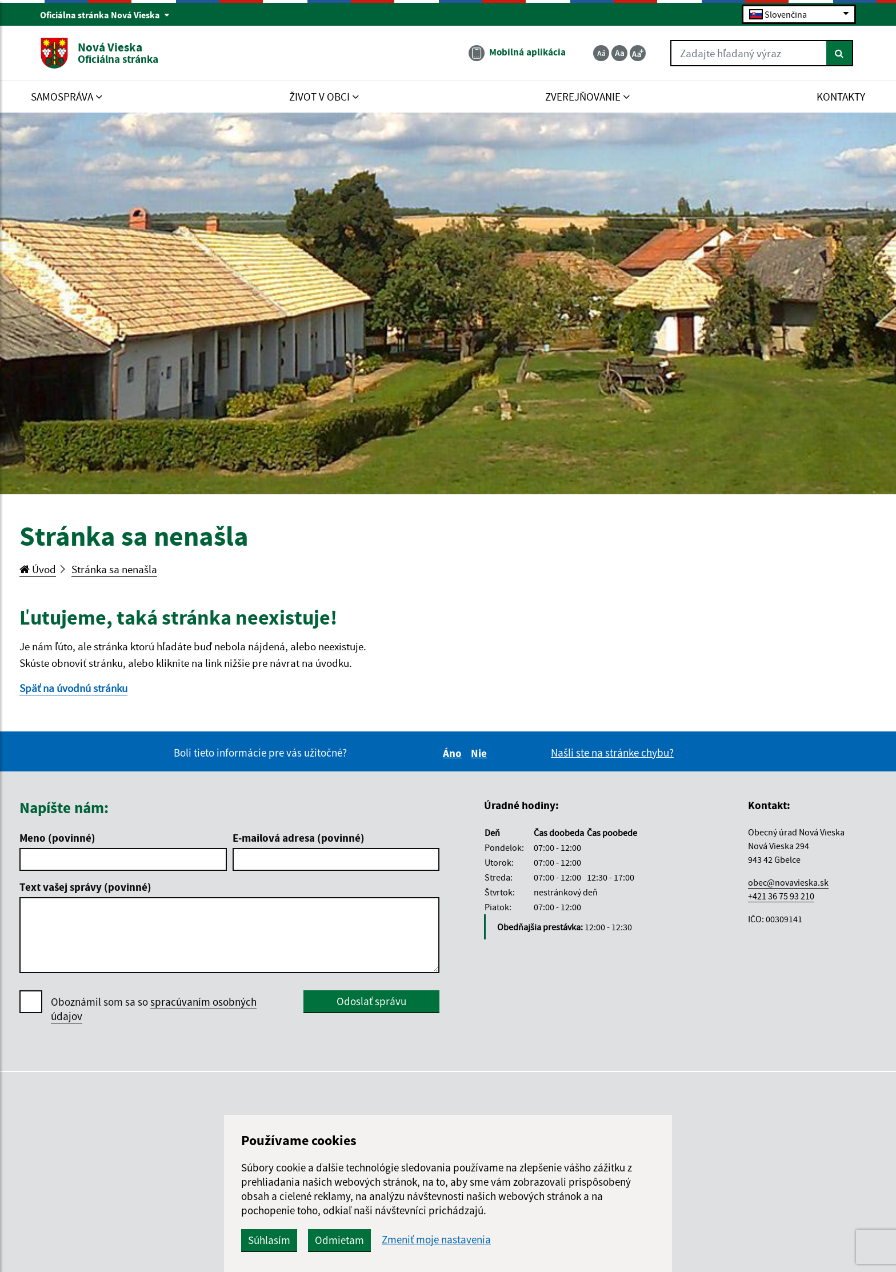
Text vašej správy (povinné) (85, 887)
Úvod (37, 569)
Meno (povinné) (57, 838)
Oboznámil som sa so (154, 1009)
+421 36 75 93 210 (781, 896)
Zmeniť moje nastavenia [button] (436, 1239)
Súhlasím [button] (269, 1240)
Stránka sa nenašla (114, 569)
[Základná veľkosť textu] (619, 53)
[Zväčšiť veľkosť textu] (638, 53)
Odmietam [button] (339, 1240)
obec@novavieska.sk (788, 882)
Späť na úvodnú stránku (73, 688)
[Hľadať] (839, 53)
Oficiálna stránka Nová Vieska (105, 15)
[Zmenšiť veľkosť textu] (601, 53)
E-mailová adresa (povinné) (299, 838)
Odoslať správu (371, 1001)
